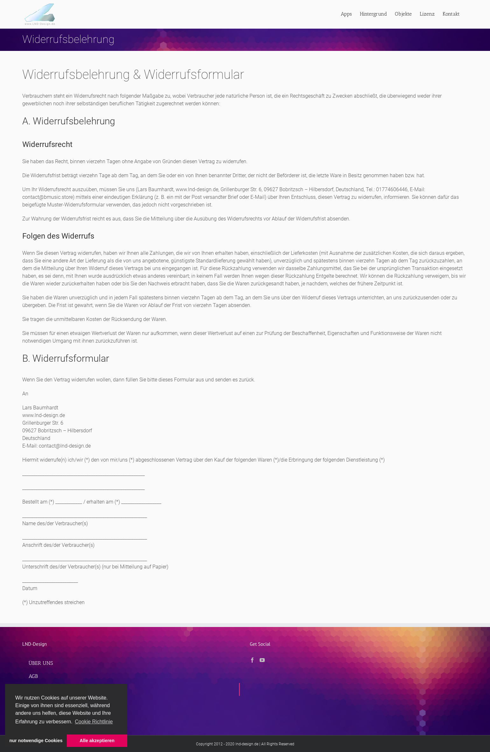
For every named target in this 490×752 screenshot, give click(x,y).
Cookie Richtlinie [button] (94, 721)
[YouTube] (262, 660)
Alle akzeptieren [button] (97, 740)
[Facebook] (252, 660)
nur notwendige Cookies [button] (36, 740)
